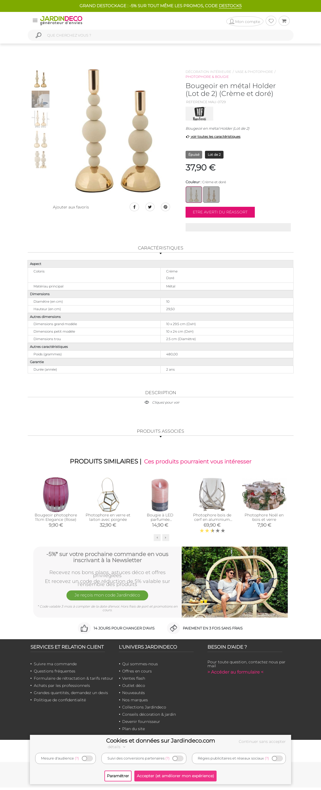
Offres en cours (137, 673)
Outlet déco (133, 687)
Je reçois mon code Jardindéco (107, 599)
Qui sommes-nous (140, 666)
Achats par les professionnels (62, 687)
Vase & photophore (254, 72)
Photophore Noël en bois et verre (264, 519)
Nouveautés (133, 695)
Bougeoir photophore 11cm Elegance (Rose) (56, 519)
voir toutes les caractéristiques (213, 136)
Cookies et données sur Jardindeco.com (160, 740)
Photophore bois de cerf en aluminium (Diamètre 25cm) (212, 522)
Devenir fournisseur (141, 724)
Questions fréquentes (54, 673)
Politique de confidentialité (60, 702)
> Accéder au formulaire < (235, 674)
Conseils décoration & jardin (149, 716)
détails (117, 746)
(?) (77, 758)
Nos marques (135, 702)
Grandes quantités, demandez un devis (71, 695)
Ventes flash (133, 680)
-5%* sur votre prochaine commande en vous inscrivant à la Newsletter (107, 558)
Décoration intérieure (208, 72)
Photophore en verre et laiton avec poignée (108, 519)
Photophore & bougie (207, 77)
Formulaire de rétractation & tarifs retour (73, 680)
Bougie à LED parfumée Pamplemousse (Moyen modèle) (160, 524)
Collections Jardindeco (144, 709)
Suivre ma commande (55, 666)
